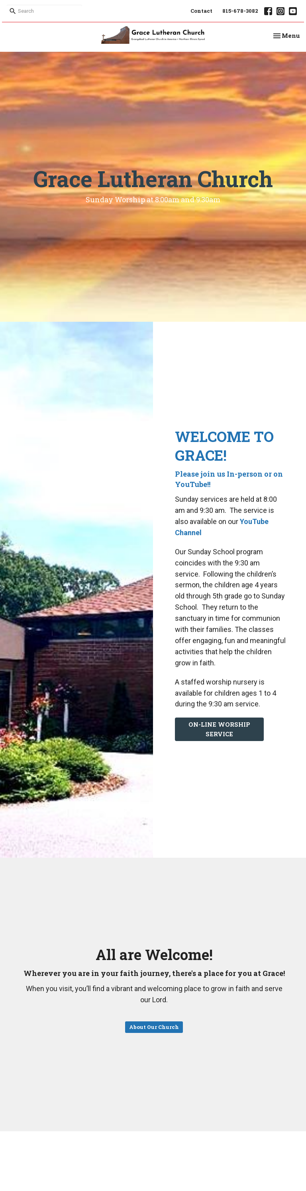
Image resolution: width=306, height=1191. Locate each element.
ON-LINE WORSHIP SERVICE (219, 728)
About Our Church (154, 1027)
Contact (201, 10)
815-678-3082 (240, 10)
